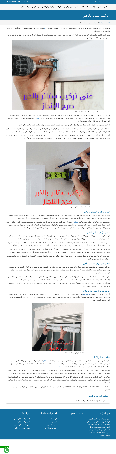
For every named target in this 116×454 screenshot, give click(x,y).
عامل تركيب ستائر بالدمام (22, 422)
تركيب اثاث (53, 419)
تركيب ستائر (25, 7)
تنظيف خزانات (96, 7)
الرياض (95, 22)
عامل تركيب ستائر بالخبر (22, 419)
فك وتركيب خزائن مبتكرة (22, 425)
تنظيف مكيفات (84, 7)
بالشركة (100, 236)
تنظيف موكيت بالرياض (70, 7)
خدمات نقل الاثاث (51, 428)
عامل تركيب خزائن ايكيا (22, 428)
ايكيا (45, 28)
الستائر (37, 118)
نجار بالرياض (35, 7)
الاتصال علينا (86, 294)
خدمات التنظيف (51, 425)
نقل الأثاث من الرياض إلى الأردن (51, 7)
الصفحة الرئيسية (104, 22)
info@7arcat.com (25, 2)
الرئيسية (105, 7)
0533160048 (12, 2)
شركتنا (61, 366)
